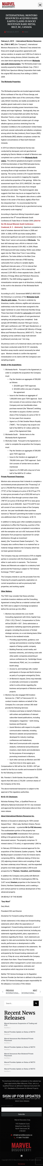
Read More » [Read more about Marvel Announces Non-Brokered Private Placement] (7, 1043)
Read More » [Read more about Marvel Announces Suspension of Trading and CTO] (7, 1027)
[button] (40, 5)
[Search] (36, 1003)
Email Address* (7, 1106)
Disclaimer (21, 1164)
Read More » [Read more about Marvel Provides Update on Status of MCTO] (7, 1034)
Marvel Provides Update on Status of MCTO (19, 1032)
